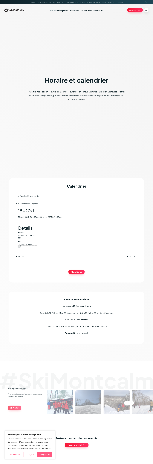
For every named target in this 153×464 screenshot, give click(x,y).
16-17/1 (21, 256)
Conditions (76, 272)
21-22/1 (132, 256)
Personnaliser (15, 454)
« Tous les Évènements (28, 196)
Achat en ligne (135, 10)
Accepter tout (44, 454)
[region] (30, 445)
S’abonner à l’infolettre (76, 445)
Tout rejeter (29, 454)
